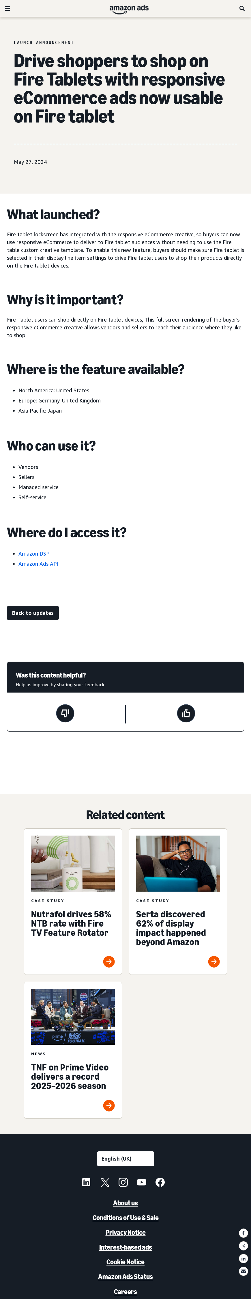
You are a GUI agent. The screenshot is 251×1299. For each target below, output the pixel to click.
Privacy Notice (126, 1232)
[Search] (242, 8)
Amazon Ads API (38, 564)
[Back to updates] (33, 613)
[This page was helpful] (186, 714)
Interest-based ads (125, 1247)
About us (125, 1203)
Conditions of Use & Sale (126, 1217)
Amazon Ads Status (125, 1276)
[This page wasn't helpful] (65, 714)
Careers (125, 1291)
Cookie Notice (125, 1262)
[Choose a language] (125, 1158)
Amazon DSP (34, 553)
